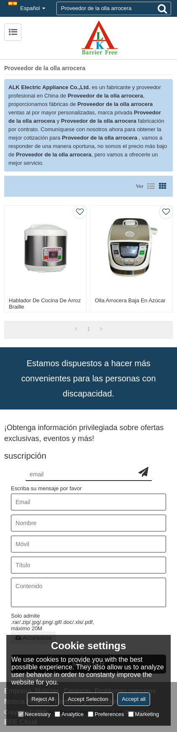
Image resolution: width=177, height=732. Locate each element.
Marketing (143, 714)
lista (151, 186)
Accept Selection (88, 699)
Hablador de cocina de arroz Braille (45, 303)
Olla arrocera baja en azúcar (130, 300)
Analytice (69, 714)
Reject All (43, 699)
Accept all (133, 699)
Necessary (34, 714)
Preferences (106, 714)
